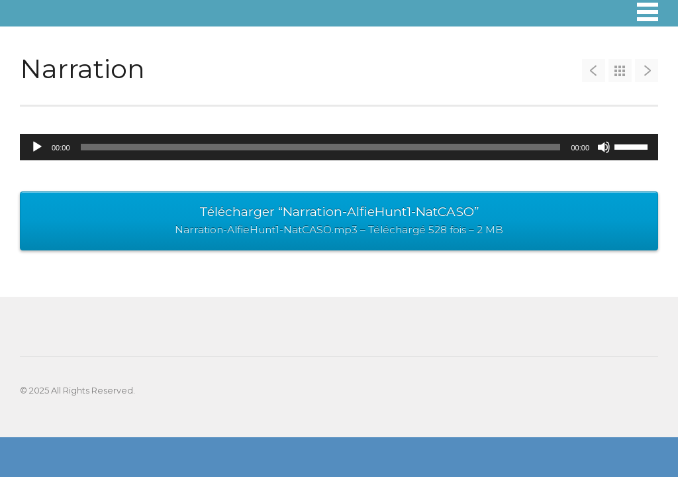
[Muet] (603, 147)
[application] (339, 147)
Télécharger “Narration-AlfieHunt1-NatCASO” (339, 221)
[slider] (321, 147)
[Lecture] (37, 147)
